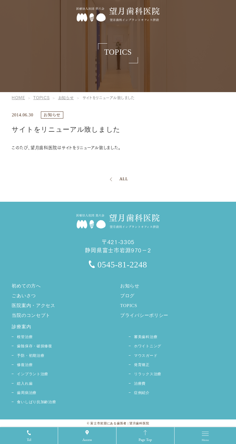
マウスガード (145, 355)
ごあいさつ (24, 295)
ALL (123, 178)
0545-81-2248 (118, 264)
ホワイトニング (147, 346)
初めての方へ (26, 285)
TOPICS (128, 305)
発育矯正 (142, 365)
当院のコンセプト (31, 315)
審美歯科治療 (145, 337)
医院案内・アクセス (33, 305)
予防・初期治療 (30, 355)
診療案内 (21, 326)
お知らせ (52, 114)
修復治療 (25, 365)
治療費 (140, 383)
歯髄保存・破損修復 (34, 346)
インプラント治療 (32, 374)
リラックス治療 (147, 374)
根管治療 (25, 337)
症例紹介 (142, 393)
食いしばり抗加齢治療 (36, 402)
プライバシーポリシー (144, 315)
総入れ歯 (25, 383)
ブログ (127, 295)
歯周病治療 (27, 393)
